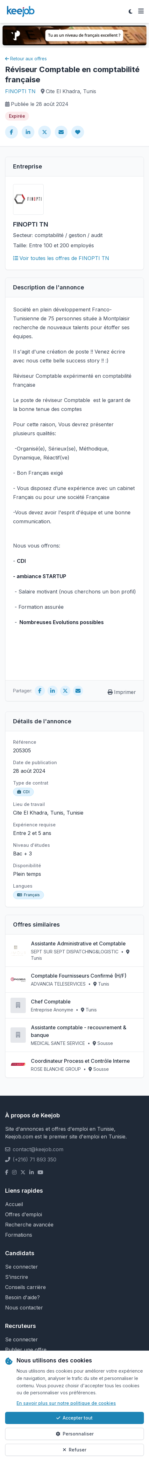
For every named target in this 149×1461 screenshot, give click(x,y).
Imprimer (122, 692)
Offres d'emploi (23, 1214)
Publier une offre (25, 1349)
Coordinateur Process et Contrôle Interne (80, 1061)
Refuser (74, 1449)
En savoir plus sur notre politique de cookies (66, 1403)
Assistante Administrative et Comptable (78, 943)
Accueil (14, 1204)
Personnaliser (75, 1433)
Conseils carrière (25, 1287)
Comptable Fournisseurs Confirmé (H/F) (78, 976)
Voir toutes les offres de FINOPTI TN (61, 258)
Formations (18, 1235)
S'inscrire (16, 1277)
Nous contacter (24, 1307)
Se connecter (21, 1266)
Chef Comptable (51, 1001)
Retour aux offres (26, 58)
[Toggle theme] (130, 11)
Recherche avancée (29, 1224)
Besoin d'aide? (22, 1297)
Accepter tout (74, 1417)
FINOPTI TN (20, 91)
